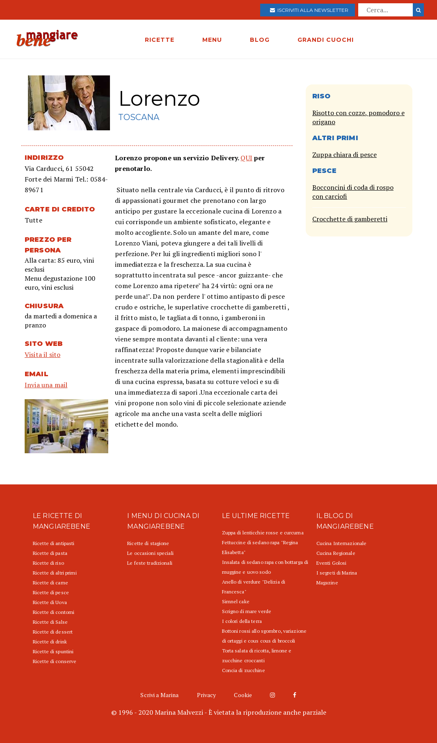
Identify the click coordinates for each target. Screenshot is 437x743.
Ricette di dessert (53, 632)
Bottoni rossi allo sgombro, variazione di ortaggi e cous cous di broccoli (264, 636)
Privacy (206, 695)
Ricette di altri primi (55, 573)
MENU (212, 39)
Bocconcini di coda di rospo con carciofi (353, 192)
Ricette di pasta (50, 553)
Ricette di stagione (148, 543)
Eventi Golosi (331, 563)
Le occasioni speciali (150, 553)
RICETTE (159, 39)
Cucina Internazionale (341, 543)
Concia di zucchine (243, 670)
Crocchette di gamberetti (349, 218)
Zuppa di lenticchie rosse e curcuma (263, 532)
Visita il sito (42, 354)
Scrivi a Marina (159, 695)
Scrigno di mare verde (247, 611)
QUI (246, 157)
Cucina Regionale (335, 553)
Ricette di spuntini (53, 651)
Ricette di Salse (50, 622)
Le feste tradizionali (149, 563)
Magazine (327, 582)
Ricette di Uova (50, 602)
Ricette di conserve (54, 661)
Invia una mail (46, 384)
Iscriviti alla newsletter (309, 10)
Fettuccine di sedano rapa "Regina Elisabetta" (260, 547)
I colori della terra (242, 621)
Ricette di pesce (51, 592)
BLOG (260, 39)
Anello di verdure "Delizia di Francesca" (253, 587)
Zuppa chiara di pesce (344, 154)
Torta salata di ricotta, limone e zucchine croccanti (257, 655)
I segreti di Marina (336, 573)
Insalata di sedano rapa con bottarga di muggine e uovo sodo (265, 567)
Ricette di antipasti (53, 543)
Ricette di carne (50, 582)
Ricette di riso (48, 563)
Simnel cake (235, 601)
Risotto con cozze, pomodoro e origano (358, 117)
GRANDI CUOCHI (325, 39)
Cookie (243, 695)
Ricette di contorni (53, 612)
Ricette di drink (50, 641)
